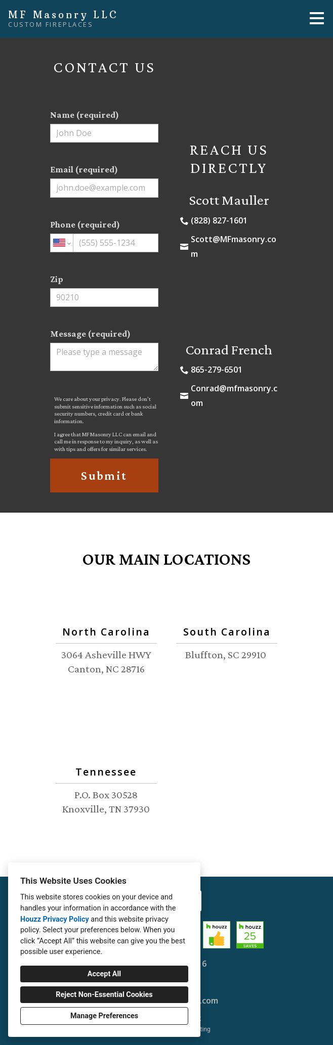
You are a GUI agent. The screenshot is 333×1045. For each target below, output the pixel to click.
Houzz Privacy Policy (54, 919)
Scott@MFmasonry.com (233, 246)
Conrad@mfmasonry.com (234, 395)
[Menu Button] (317, 18)
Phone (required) (104, 235)
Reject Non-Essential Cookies (104, 994)
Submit (104, 475)
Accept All (104, 974)
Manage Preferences (104, 1016)
